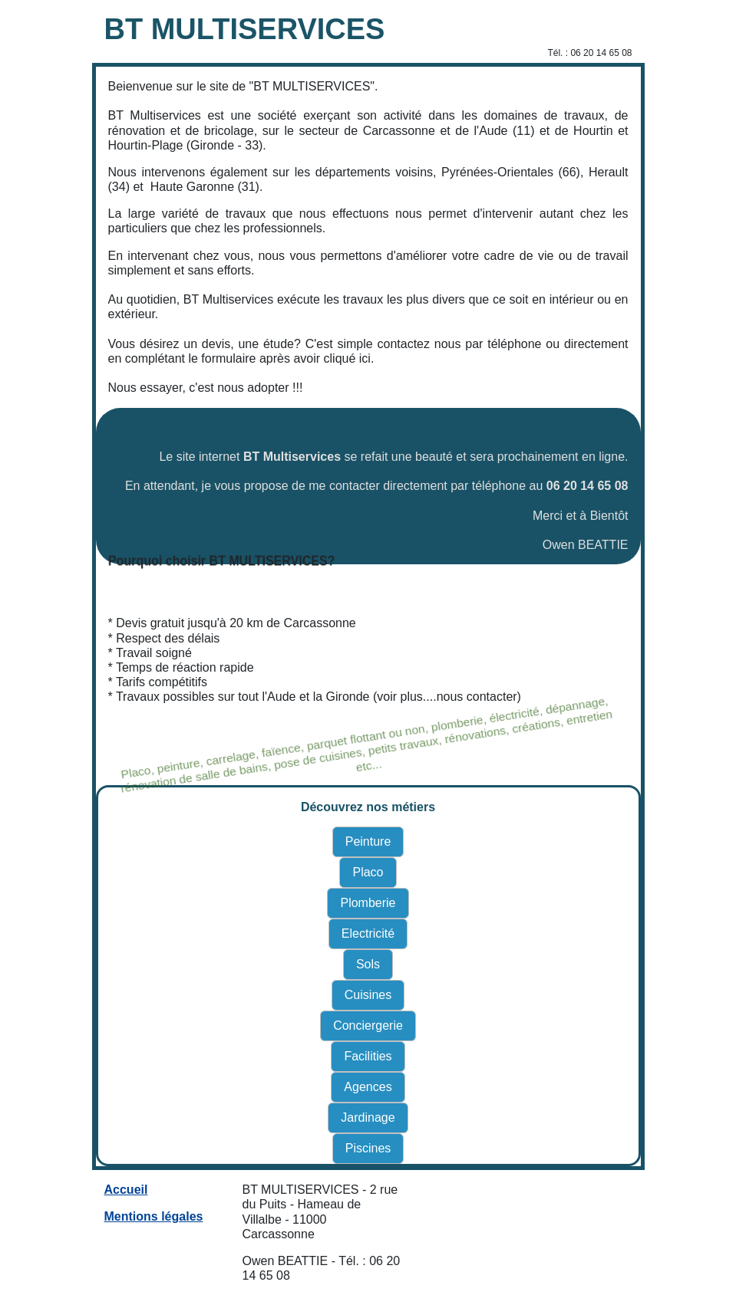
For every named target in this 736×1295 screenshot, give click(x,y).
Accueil (126, 1189)
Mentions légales (153, 1216)
